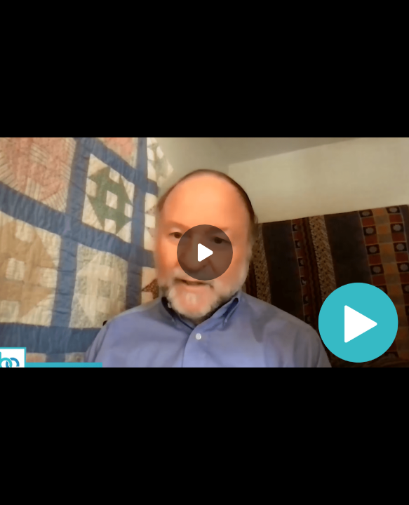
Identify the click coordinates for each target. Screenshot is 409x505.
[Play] (205, 252)
